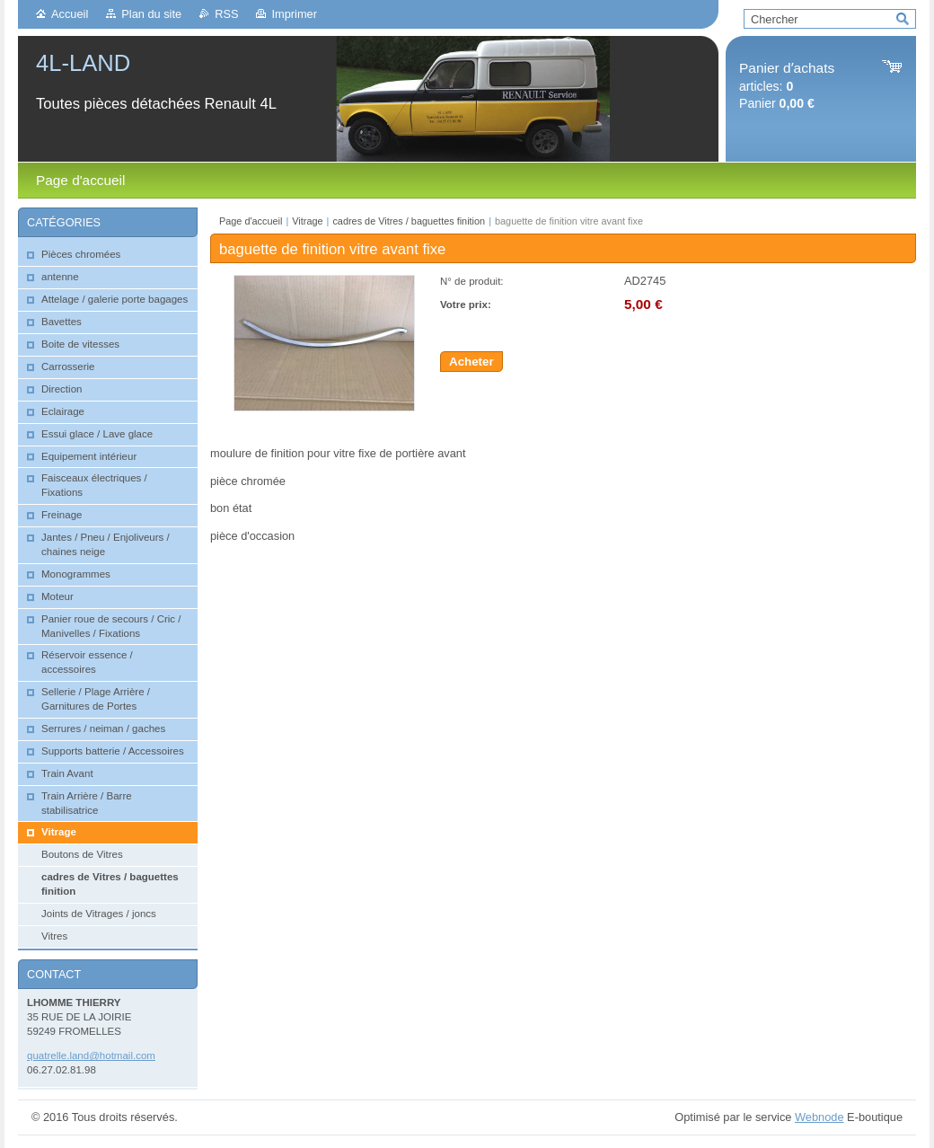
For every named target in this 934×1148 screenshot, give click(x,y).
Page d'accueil (250, 221)
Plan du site (151, 14)
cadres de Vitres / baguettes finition (408, 221)
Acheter (471, 361)
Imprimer (293, 14)
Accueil (69, 14)
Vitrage (307, 221)
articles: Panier (786, 85)
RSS (226, 14)
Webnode (819, 1117)
